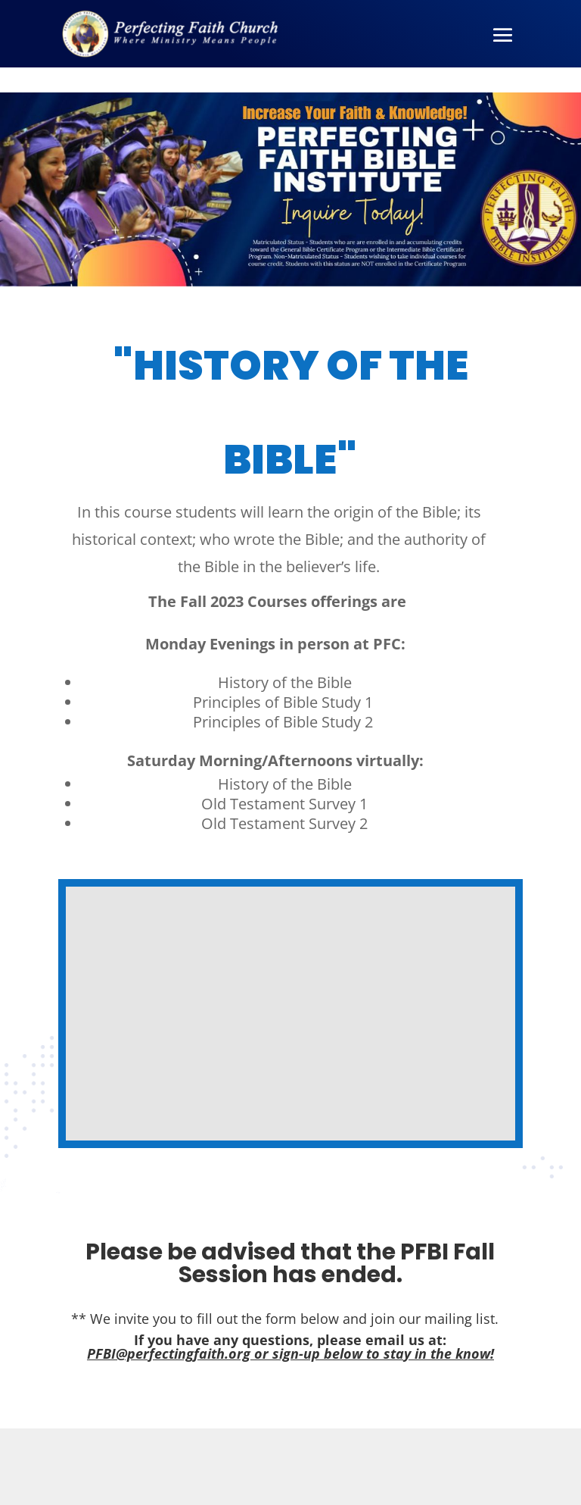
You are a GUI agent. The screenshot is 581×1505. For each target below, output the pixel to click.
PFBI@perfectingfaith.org (168, 1353)
